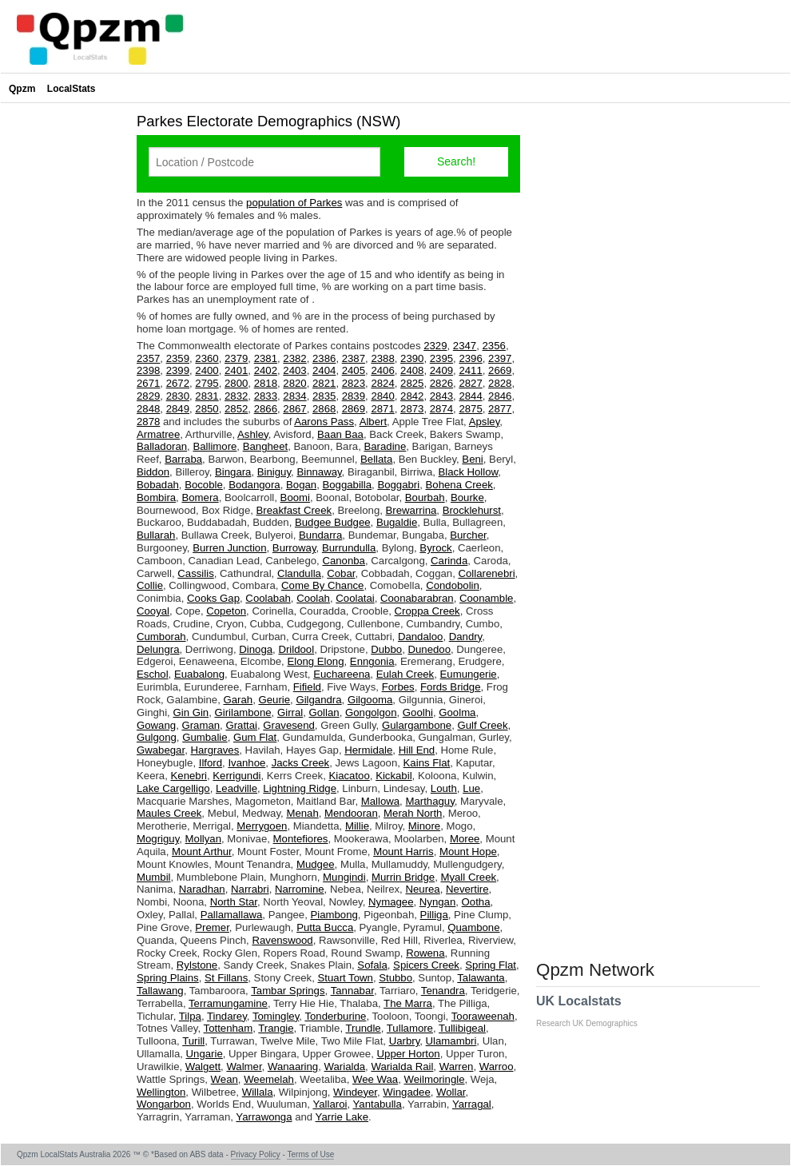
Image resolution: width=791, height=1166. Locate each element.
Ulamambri (451, 1041)
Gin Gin (191, 712)
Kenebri (189, 776)
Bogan (301, 485)
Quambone (473, 927)
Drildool (296, 649)
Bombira (156, 497)
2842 (411, 396)
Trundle (362, 1028)
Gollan (324, 712)
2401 (236, 370)
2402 (265, 370)
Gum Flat (254, 737)
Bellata (376, 459)
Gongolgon (371, 712)
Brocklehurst (472, 510)
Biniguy (274, 472)
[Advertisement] (65, 347)
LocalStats (71, 88)
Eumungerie (468, 674)
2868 (324, 409)
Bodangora (254, 485)
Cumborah (161, 637)
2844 (470, 396)
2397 (499, 358)
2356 (494, 346)
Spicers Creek (426, 965)
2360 (206, 358)
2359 (177, 358)
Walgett (203, 1066)
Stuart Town (345, 978)
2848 (148, 409)
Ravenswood (282, 940)
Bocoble (204, 485)
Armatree (158, 434)
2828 (499, 383)
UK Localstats (595, 1011)
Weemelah (269, 1079)
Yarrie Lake (342, 1117)
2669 (499, 370)
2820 (294, 383)
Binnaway (318, 472)
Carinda (449, 561)
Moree (464, 839)
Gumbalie (204, 737)
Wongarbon (164, 1104)
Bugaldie (396, 522)
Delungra (158, 649)
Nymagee (390, 902)
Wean (224, 1079)
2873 (411, 409)
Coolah (313, 598)
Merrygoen (262, 826)
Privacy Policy (255, 1154)
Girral (290, 712)
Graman (200, 725)
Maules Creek (169, 813)
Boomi (295, 497)
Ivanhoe (246, 763)
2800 (236, 383)
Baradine (385, 446)
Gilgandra (318, 700)
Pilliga (434, 915)
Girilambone (243, 712)
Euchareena (341, 674)
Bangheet (265, 446)
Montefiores (300, 839)
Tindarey (227, 1016)
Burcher (468, 535)
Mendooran (351, 813)
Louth (444, 788)
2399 (177, 370)
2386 (324, 358)
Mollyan (203, 839)
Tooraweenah (483, 1016)
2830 (177, 396)
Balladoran (162, 446)
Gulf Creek (482, 725)
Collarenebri (486, 573)
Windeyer (355, 1092)
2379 (236, 358)
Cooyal (153, 611)
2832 (236, 396)
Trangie (275, 1028)
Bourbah (425, 497)
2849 (177, 409)
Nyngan (437, 902)
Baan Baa (340, 434)
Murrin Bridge (403, 877)
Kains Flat (427, 763)
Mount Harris (403, 852)
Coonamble (486, 598)
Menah (302, 813)
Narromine (299, 889)
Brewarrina (411, 510)
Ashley (252, 434)
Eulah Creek (405, 674)
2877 (499, 409)
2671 (148, 383)
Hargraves (214, 750)
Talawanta (480, 978)
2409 (441, 370)
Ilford (210, 763)
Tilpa (190, 1016)
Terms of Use (310, 1154)
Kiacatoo (348, 776)
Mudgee (315, 864)
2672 (177, 383)
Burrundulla (349, 548)
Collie (150, 585)
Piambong (333, 915)
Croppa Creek (427, 611)
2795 (206, 383)
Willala (257, 1092)
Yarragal (471, 1104)
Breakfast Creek (294, 510)
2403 (294, 370)
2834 (294, 396)
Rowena (425, 953)
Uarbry (404, 1041)
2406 (382, 370)
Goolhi (418, 712)
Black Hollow (469, 472)
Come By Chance (322, 585)
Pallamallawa (232, 915)
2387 (353, 358)
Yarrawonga (264, 1117)
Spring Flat (490, 965)
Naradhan (202, 889)
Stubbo (395, 978)
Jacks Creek (301, 763)
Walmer (243, 1066)
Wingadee (406, 1092)
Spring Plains (168, 978)
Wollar (450, 1092)
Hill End (417, 750)
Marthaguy (429, 801)
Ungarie (204, 1054)
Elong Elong (315, 661)
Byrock (435, 548)
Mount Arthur (202, 852)
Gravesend (289, 725)
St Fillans (226, 978)
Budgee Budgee (333, 522)
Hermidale (368, 750)
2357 (148, 358)
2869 (353, 409)
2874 (441, 409)
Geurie (274, 700)
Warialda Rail (402, 1066)
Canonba (343, 561)
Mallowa (380, 801)
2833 (265, 396)
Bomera (199, 497)
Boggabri (398, 485)
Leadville (236, 788)
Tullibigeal (462, 1028)
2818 (265, 383)
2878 (148, 422)
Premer (212, 927)
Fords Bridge (450, 687)
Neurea (422, 889)
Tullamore (410, 1028)
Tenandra (443, 991)
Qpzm (22, 88)
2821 (324, 383)
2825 (411, 383)
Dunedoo (429, 649)
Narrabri (250, 889)
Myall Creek (468, 877)
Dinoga (255, 649)
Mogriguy (158, 839)
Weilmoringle (434, 1079)
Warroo (496, 1066)
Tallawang (160, 991)
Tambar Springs (287, 991)
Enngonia (372, 661)
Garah (237, 700)
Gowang (156, 725)
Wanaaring (293, 1066)
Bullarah (156, 535)
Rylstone (197, 965)
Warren (456, 1066)
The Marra (408, 1003)
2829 (148, 396)
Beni (472, 459)
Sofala (372, 965)
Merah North (413, 813)
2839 (353, 396)
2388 (382, 358)
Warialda (345, 1066)
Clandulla (299, 573)
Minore (424, 826)
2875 (470, 409)
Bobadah (158, 485)
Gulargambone (416, 725)
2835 (324, 396)
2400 (206, 370)
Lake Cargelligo (173, 788)
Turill (193, 1041)
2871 (382, 409)
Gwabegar (161, 750)
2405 (353, 370)
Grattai (241, 725)
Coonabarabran (417, 598)
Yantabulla (377, 1104)
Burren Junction (229, 548)
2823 (353, 383)
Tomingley (275, 1016)
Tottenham (228, 1028)
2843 (441, 396)
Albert (373, 422)
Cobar (341, 573)
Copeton (226, 611)
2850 (206, 409)
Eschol (153, 674)
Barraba (183, 459)
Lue (471, 788)
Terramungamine (228, 1003)
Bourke (467, 497)
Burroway (294, 548)
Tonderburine (335, 1016)
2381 (265, 358)
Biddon (153, 472)
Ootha (476, 902)
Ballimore (215, 446)
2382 (294, 358)
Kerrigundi (236, 776)
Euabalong (199, 674)
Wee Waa (375, 1079)
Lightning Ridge (299, 788)
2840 (382, 396)
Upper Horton (408, 1054)
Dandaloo (420, 637)
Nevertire (467, 889)
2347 (464, 346)
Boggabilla (347, 485)
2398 (148, 370)
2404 (324, 370)
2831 (206, 396)
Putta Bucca (324, 927)
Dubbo (386, 649)
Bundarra (320, 535)
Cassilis (195, 573)
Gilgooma (370, 700)
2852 (236, 409)
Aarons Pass (324, 422)
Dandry (466, 637)
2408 (411, 370)
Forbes (398, 687)
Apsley (484, 422)
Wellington (161, 1092)
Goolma (457, 712)
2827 (470, 383)
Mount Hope (468, 852)
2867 (294, 409)
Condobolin (452, 585)
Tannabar (352, 991)
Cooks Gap (213, 598)
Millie (357, 826)
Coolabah (267, 598)
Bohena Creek (459, 485)
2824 (382, 383)
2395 (441, 358)
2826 (441, 383)
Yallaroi (329, 1104)
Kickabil (393, 776)
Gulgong (157, 737)
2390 (411, 358)
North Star (233, 902)
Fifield (307, 687)
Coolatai (355, 598)
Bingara (233, 472)
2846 (499, 396)
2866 (265, 409)
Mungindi (344, 877)
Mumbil (154, 877)
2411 (470, 370)
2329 (435, 346)
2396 (470, 358)
